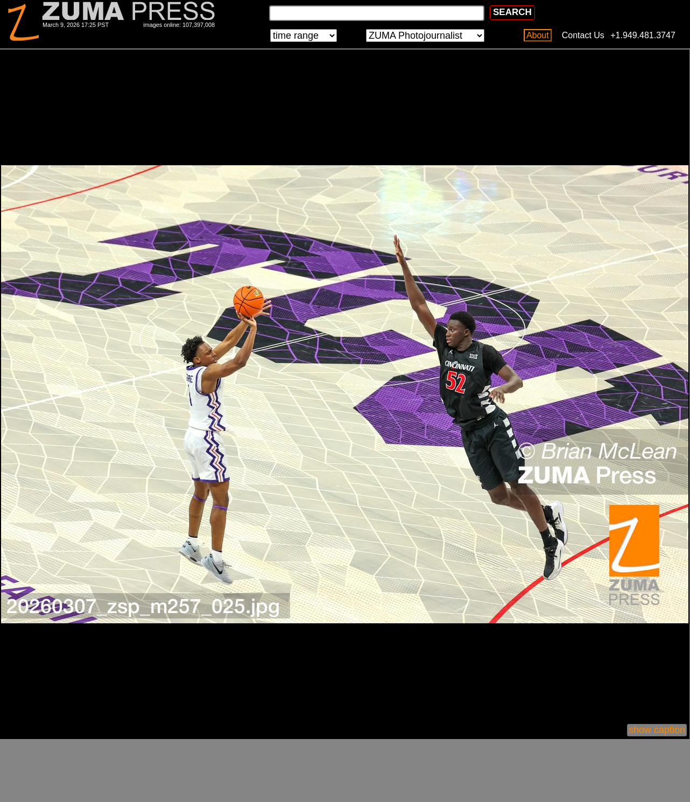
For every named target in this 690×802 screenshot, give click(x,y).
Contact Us (583, 35)
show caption (657, 729)
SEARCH (512, 12)
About (537, 35)
